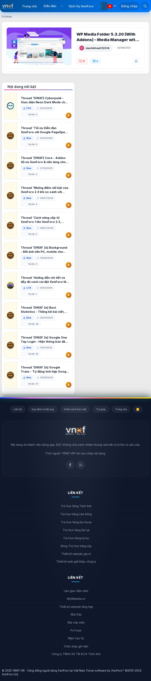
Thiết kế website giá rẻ (76, 554)
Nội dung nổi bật (21, 87)
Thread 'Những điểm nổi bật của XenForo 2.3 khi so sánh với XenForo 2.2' (45, 190)
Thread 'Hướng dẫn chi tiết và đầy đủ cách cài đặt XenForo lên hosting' (44, 280)
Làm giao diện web (76, 590)
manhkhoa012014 (98, 48)
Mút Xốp (76, 614)
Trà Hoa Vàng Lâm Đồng (76, 514)
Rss (81, 465)
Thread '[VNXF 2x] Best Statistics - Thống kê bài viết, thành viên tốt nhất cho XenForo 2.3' (45, 310)
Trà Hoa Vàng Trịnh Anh (76, 506)
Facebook (70, 465)
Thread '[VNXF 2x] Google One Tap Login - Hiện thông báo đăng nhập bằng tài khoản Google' (44, 340)
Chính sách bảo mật (75, 409)
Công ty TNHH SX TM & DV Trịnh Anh (76, 654)
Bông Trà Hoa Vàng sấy (76, 546)
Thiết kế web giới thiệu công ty (76, 561)
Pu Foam (76, 630)
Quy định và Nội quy (42, 409)
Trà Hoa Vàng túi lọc (76, 538)
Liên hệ (18, 409)
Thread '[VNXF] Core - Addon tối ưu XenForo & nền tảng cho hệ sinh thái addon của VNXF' (43, 160)
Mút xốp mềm (76, 622)
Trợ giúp (101, 409)
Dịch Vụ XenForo (81, 6)
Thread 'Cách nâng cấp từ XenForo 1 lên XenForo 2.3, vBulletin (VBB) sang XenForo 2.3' (43, 220)
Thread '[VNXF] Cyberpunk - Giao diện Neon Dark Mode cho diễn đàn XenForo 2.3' (44, 100)
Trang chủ (29, 6)
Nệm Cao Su (76, 638)
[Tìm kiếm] (145, 6)
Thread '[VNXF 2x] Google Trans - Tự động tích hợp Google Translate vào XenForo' (45, 369)
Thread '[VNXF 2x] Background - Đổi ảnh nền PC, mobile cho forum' (44, 250)
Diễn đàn (50, 6)
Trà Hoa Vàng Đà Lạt (76, 530)
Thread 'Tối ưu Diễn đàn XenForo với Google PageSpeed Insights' (39, 130)
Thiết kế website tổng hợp (76, 606)
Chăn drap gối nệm (76, 646)
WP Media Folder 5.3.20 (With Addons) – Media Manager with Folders (107, 40)
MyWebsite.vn (76, 598)
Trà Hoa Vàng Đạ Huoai (76, 522)
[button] (62, 6)
